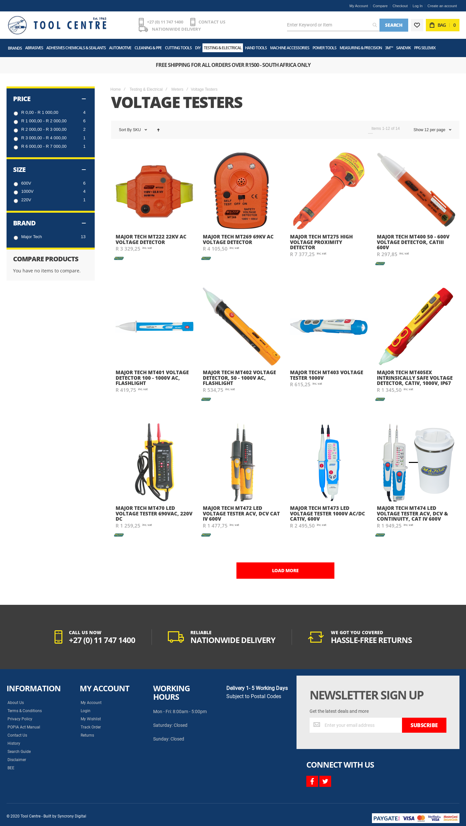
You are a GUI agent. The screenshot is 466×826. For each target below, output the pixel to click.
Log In (418, 6)
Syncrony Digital (71, 816)
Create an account (442, 6)
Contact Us (17, 735)
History (14, 743)
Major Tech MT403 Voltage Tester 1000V (326, 375)
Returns (87, 735)
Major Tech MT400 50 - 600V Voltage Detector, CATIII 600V (413, 242)
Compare (380, 6)
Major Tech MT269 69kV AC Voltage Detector (238, 239)
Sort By (125, 130)
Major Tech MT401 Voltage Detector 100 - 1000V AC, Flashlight (152, 377)
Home (115, 89)
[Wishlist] (417, 25)
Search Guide (19, 751)
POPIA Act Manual (24, 727)
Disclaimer (17, 759)
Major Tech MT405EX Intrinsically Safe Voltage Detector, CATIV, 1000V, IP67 (415, 377)
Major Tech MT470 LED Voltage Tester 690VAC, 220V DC (154, 513)
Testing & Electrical (146, 89)
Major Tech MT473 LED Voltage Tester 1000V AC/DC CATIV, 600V (327, 513)
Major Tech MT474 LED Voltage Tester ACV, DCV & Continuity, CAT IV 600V (412, 513)
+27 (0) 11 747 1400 (165, 22)
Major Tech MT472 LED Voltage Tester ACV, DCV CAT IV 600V (241, 513)
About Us (16, 702)
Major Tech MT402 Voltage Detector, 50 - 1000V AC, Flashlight (239, 377)
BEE (11, 768)
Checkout (400, 6)
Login (85, 711)
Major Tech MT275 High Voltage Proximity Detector (321, 242)
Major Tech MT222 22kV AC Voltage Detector (151, 239)
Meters (177, 89)
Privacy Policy (20, 719)
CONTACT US (212, 22)
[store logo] (57, 25)
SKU (137, 130)
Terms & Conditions (25, 711)
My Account (358, 6)
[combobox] (333, 25)
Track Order (91, 727)
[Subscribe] (424, 725)
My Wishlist (91, 719)
